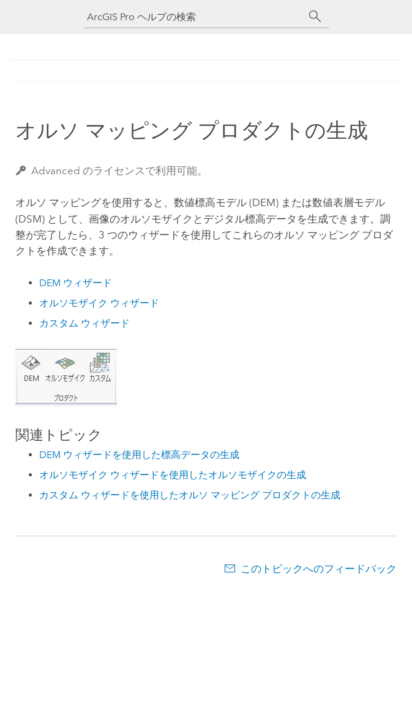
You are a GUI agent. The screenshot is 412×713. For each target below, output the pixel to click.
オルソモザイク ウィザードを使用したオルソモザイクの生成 (172, 475)
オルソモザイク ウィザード (99, 303)
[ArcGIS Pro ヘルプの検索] (194, 17)
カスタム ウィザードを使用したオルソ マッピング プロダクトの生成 (189, 495)
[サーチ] (315, 16)
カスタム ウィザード (84, 323)
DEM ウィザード (75, 283)
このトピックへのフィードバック (319, 569)
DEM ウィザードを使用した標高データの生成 (139, 454)
